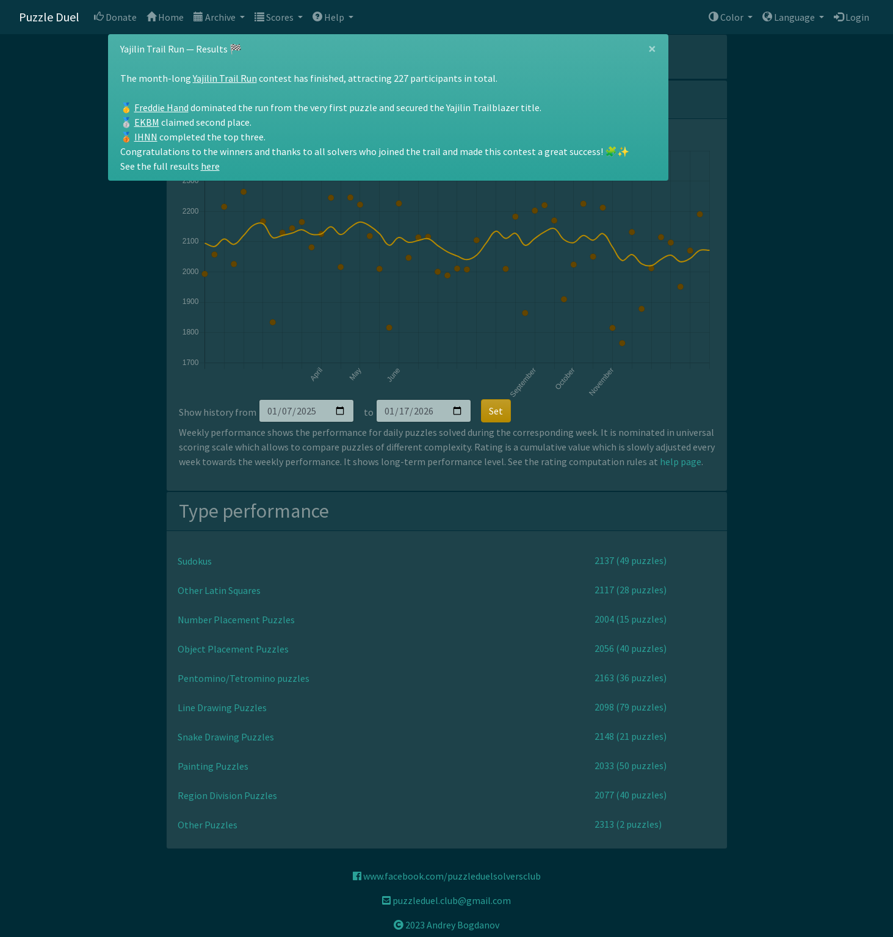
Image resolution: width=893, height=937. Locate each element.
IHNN (145, 137)
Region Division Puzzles (227, 795)
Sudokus (195, 561)
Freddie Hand (161, 107)
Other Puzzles (207, 825)
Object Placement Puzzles (233, 649)
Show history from (217, 412)
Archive (215, 17)
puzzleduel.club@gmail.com (446, 900)
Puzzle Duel (49, 16)
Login (851, 17)
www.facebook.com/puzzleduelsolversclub (447, 876)
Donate (115, 17)
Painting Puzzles (213, 766)
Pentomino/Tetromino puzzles (243, 678)
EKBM (146, 122)
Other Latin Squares (219, 590)
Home (165, 17)
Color (727, 17)
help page (680, 461)
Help (329, 17)
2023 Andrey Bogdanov (446, 925)
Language (789, 17)
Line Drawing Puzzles (222, 707)
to (369, 412)
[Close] (652, 48)
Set (496, 411)
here (210, 166)
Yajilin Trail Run (225, 78)
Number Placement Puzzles (236, 619)
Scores (275, 17)
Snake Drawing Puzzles (226, 737)
